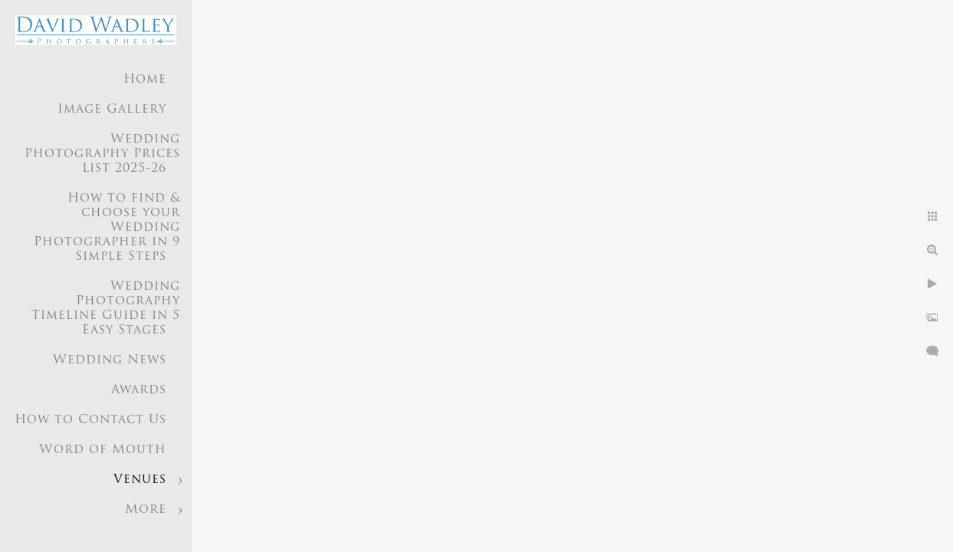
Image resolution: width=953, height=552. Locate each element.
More (145, 510)
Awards (138, 390)
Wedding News (109, 360)
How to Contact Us (90, 420)
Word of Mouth (102, 450)
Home (144, 80)
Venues (139, 480)
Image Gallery (112, 110)
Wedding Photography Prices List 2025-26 (102, 154)
